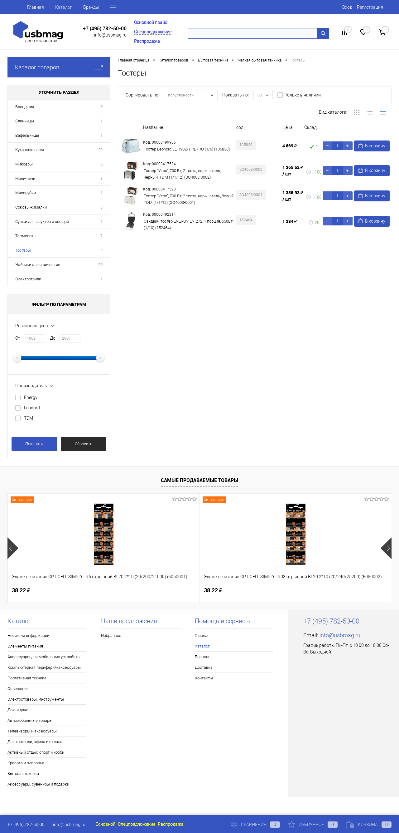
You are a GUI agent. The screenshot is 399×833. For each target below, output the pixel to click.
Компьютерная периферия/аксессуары (44, 667)
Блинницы (24, 121)
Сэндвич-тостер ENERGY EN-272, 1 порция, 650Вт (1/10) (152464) (188, 224)
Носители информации (28, 635)
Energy (30, 397)
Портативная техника (26, 678)
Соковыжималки (31, 207)
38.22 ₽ (21, 590)
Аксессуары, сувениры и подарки (38, 784)
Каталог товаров (59, 67)
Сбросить (83, 443)
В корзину (371, 145)
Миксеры (24, 164)
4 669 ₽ (289, 146)
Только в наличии (303, 94)
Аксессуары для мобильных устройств (43, 656)
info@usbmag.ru (110, 34)
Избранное (111, 635)
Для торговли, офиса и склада (34, 741)
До (52, 338)
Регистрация (370, 7)
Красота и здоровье (25, 763)
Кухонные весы (29, 149)
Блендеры (24, 106)
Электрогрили (28, 279)
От (17, 338)
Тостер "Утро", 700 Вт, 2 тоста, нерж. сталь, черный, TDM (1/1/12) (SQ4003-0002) (182, 174)
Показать (34, 443)
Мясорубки (25, 192)
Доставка (204, 667)
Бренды (91, 7)
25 (100, 264)
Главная (35, 7)
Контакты (204, 678)
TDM (28, 418)
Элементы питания (25, 646)
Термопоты (25, 236)
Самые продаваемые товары (199, 480)
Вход (347, 7)
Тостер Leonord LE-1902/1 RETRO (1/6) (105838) (187, 149)
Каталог (63, 7)
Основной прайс (150, 22)
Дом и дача (17, 709)
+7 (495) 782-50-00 (105, 28)
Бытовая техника (23, 773)
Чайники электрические (37, 264)
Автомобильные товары (29, 720)
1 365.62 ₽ (292, 170)
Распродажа (147, 41)
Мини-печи (25, 178)
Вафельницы (27, 135)
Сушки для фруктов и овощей (42, 221)
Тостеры (23, 250)
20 (100, 149)
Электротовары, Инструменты (35, 699)
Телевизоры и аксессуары (32, 731)
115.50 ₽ (316, 590)
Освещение (18, 688)
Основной (105, 824)
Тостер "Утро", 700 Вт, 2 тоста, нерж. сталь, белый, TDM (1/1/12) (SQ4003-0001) (189, 199)
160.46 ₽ (220, 590)
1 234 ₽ (289, 221)
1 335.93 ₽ (292, 196)
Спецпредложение (152, 31)
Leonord (32, 407)
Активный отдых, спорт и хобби (35, 752)
